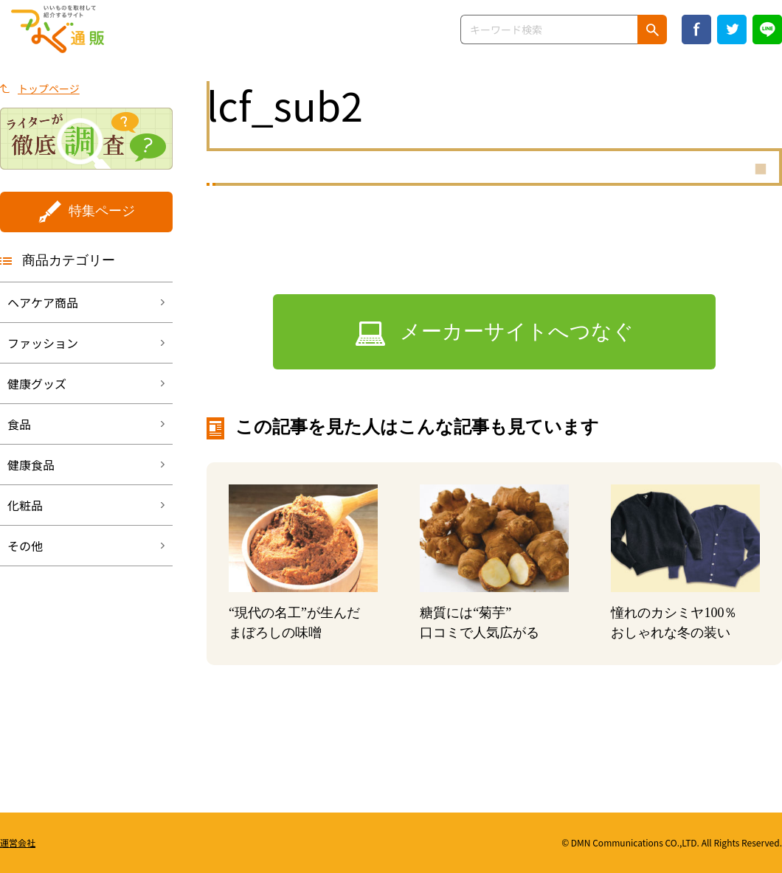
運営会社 (17, 842)
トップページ (49, 88)
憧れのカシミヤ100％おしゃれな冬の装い (674, 622)
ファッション (42, 343)
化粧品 (25, 505)
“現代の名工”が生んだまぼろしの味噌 (294, 622)
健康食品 (31, 464)
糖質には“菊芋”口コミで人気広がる (479, 622)
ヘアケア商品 (42, 302)
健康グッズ (36, 383)
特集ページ (102, 211)
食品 (19, 424)
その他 (25, 545)
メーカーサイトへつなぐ (517, 331)
